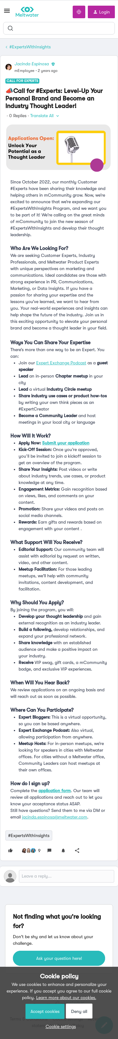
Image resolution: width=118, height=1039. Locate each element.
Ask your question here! (59, 958)
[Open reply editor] (59, 876)
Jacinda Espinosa (31, 63)
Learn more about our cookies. (66, 997)
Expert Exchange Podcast (61, 362)
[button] (7, 12)
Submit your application (65, 442)
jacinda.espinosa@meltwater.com (54, 816)
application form (54, 790)
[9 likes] (31, 850)
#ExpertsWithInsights (30, 46)
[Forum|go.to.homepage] (27, 12)
